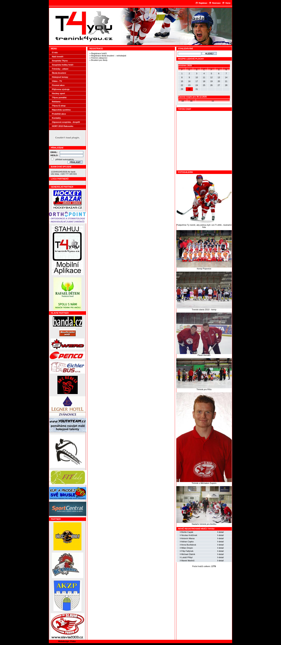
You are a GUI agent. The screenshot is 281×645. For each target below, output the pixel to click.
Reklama (56, 101)
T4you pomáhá (59, 97)
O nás (55, 52)
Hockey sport (58, 93)
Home (227, 3)
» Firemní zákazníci (98, 58)
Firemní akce (58, 85)
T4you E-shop (59, 106)
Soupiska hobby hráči (62, 65)
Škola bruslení (59, 73)
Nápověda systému (61, 110)
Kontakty (56, 118)
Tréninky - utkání (60, 69)
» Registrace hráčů (98, 53)
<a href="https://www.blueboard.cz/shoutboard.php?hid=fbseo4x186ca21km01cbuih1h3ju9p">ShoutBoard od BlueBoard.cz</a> (204, 141)
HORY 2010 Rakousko (62, 126)
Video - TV (57, 81)
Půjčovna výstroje (61, 89)
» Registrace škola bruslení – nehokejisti (107, 56)
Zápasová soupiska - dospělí (66, 122)
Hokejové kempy (60, 77)
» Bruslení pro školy (98, 60)
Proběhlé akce (59, 114)
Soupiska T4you (60, 61)
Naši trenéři (57, 56)
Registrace (203, 3)
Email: (54, 152)
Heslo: (54, 155)
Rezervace (216, 3)
